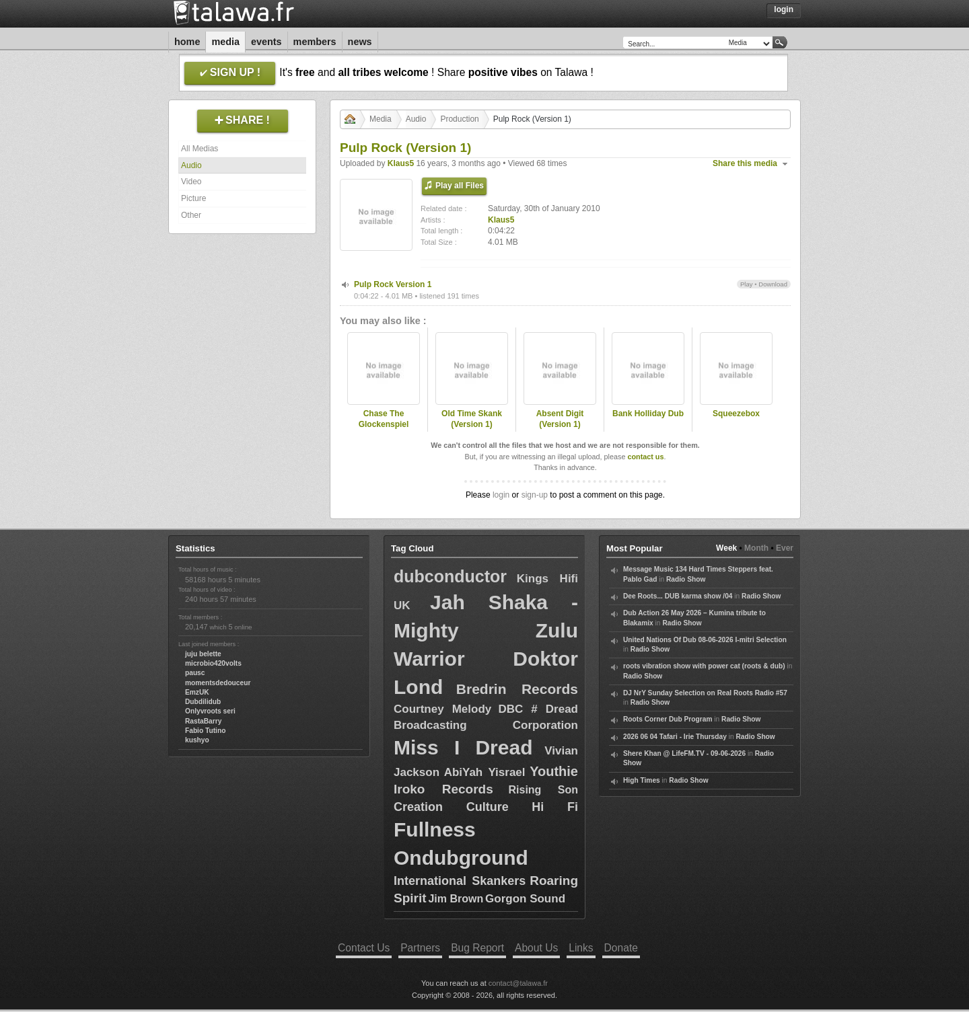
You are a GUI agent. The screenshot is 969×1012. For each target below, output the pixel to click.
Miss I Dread (463, 747)
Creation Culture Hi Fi (486, 807)
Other (191, 215)
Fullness (435, 829)
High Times (641, 780)
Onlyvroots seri (210, 711)
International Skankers (460, 881)
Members (314, 41)
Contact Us (364, 947)
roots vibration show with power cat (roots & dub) (704, 666)
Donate (621, 947)
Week (726, 548)
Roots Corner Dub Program (667, 719)
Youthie (554, 771)
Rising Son (543, 789)
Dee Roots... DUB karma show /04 (677, 596)
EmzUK (197, 692)
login (501, 495)
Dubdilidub (203, 701)
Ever (784, 548)
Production (459, 119)
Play (746, 284)
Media (225, 41)
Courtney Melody (442, 709)
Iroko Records (443, 789)
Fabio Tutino (205, 730)
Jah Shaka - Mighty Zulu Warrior (486, 630)
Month (756, 548)
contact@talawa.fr (518, 983)
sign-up (535, 495)
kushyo (197, 740)
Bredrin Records (517, 689)
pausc (195, 672)
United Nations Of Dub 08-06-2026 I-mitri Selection (705, 640)
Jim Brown (455, 898)
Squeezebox (736, 413)
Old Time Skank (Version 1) (471, 419)
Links (581, 947)
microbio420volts (213, 663)
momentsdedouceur (217, 683)
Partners (420, 947)
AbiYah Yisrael (485, 772)
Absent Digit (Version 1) (560, 419)
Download (772, 284)
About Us (536, 947)
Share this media (745, 163)
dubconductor (450, 576)
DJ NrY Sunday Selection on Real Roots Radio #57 (705, 693)
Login (783, 9)
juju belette (203, 654)
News (360, 41)
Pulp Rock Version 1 (392, 284)
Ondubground (461, 858)
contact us (645, 457)
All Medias (199, 148)
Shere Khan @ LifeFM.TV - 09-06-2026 (684, 753)
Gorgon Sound (525, 898)
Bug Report (477, 947)
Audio (191, 165)
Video (191, 181)
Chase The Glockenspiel (384, 419)
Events (266, 41)
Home (187, 41)
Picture (193, 198)
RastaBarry (203, 721)
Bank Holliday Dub (648, 413)
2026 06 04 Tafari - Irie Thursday (675, 736)
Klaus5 (401, 163)
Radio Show (685, 579)
